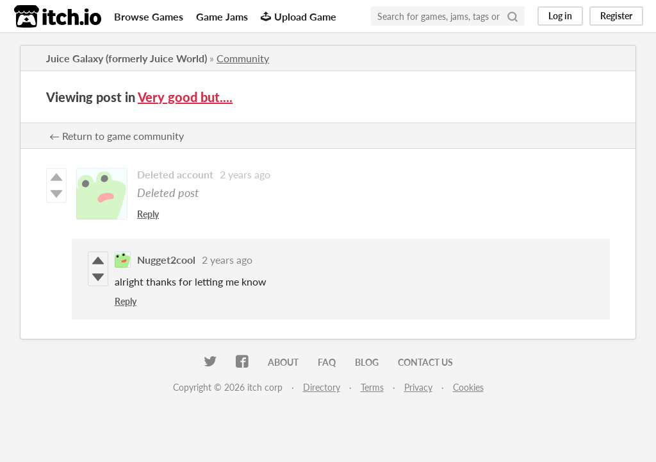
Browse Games (148, 16)
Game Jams (222, 16)
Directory (321, 387)
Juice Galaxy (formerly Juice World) (126, 58)
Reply (148, 214)
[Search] (512, 16)
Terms (372, 387)
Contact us (425, 362)
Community (243, 58)
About (283, 362)
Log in (560, 15)
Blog (367, 362)
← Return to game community (116, 136)
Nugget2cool (166, 259)
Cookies (468, 387)
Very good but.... (185, 97)
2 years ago (245, 174)
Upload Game (298, 16)
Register (616, 15)
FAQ (327, 362)
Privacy (418, 387)
